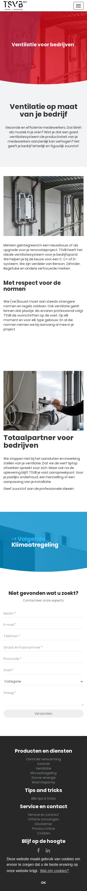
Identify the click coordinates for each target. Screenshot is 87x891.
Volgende (28, 539)
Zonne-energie (43, 777)
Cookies (43, 833)
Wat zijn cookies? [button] (54, 871)
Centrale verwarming (43, 759)
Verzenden (43, 713)
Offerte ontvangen (43, 819)
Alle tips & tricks (43, 798)
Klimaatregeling (43, 773)
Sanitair (43, 763)
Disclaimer (43, 824)
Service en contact (43, 814)
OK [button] (43, 883)
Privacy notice (43, 828)
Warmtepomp (43, 782)
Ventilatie (43, 768)
